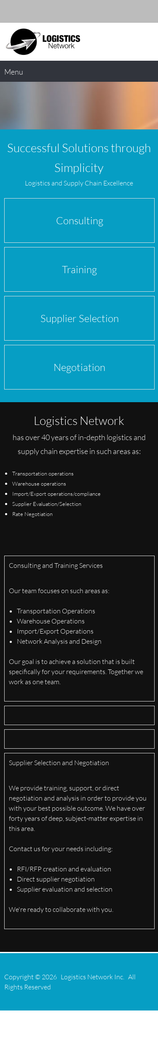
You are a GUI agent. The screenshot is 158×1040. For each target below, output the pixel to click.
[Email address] (109, 11)
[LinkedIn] (135, 11)
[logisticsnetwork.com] (43, 41)
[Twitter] (147, 11)
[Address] (122, 11)
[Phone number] (97, 11)
